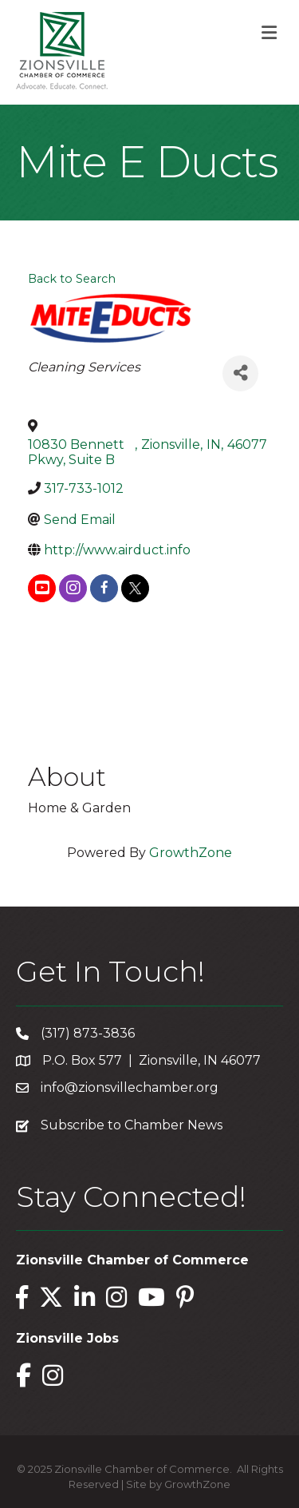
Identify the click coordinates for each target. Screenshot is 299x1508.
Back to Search (72, 279)
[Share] (240, 373)
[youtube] (42, 588)
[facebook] (104, 588)
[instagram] (73, 588)
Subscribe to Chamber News (131, 1125)
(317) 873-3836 (88, 1033)
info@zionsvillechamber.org (129, 1087)
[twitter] (135, 588)
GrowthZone (190, 852)
